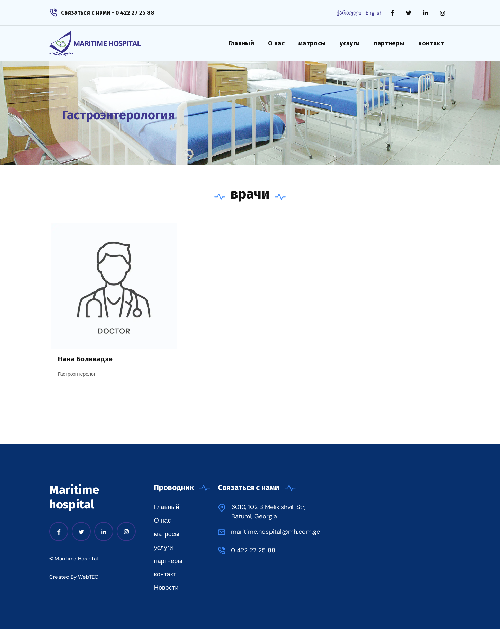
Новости (166, 588)
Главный (242, 43)
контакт (431, 43)
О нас (276, 43)
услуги (350, 43)
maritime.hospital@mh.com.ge (275, 531)
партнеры (389, 43)
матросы (312, 43)
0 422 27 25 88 (253, 550)
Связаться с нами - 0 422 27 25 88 (107, 12)
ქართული (349, 12)
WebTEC (88, 577)
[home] (105, 43)
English (374, 12)
